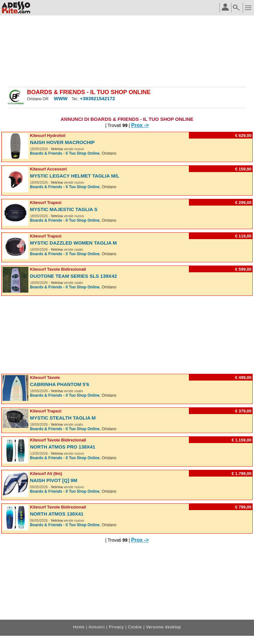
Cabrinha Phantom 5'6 (59, 384)
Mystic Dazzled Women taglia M (73, 243)
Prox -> (140, 125)
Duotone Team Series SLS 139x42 (73, 276)
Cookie (135, 627)
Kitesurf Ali (41, 473)
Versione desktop (163, 627)
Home (79, 627)
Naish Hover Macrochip (62, 142)
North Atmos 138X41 (56, 514)
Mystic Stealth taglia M (63, 418)
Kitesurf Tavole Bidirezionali (58, 269)
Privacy (116, 627)
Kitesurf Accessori (48, 169)
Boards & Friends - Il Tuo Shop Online (65, 153)
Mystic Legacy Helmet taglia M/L (74, 176)
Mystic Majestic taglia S (63, 209)
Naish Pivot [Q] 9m (53, 480)
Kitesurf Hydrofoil (47, 135)
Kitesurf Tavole (45, 377)
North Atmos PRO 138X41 (62, 447)
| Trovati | (118, 125)
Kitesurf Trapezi (46, 202)
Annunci (97, 627)
